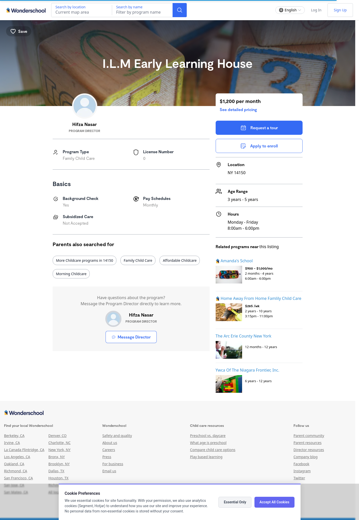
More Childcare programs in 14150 (84, 260)
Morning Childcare (71, 273)
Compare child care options (212, 449)
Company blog (305, 456)
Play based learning (206, 456)
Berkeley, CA (14, 435)
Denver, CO (57, 435)
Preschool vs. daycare (207, 435)
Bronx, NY (56, 456)
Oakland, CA (14, 463)
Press (106, 456)
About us (109, 442)
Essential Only (235, 502)
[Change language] (290, 10)
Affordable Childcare (180, 260)
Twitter (299, 478)
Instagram (302, 471)
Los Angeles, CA (17, 456)
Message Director (131, 336)
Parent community (308, 435)
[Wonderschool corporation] (177, 413)
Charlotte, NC (59, 442)
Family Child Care (138, 260)
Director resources (308, 449)
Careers (108, 449)
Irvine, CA (12, 442)
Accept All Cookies (274, 502)
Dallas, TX (56, 471)
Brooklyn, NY (59, 463)
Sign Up (340, 10)
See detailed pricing (238, 109)
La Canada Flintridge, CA (24, 449)
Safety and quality (117, 435)
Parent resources (307, 442)
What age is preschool (208, 442)
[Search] (180, 10)
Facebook (301, 463)
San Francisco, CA (18, 478)
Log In (316, 10)
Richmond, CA (15, 471)
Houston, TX (58, 478)
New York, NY (59, 449)
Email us (109, 471)
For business (112, 463)
